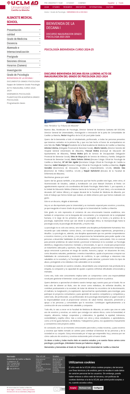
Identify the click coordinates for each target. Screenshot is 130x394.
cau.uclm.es (13, 368)
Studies (56, 356)
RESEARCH (67, 7)
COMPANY (82, 3)
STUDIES (56, 7)
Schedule (56, 371)
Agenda (38, 366)
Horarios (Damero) (17, 65)
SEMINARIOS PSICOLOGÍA (18, 93)
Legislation (40, 371)
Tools (121, 3)
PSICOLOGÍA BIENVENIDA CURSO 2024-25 (69, 49)
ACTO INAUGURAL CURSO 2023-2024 (21, 89)
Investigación (14, 70)
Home (46, 12)
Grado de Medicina (17, 39)
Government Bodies (43, 364)
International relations (40, 360)
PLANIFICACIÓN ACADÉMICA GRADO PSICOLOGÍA (23, 98)
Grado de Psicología (18, 75)
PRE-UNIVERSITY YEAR (53, 3)
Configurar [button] (98, 388)
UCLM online (57, 364)
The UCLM (40, 356)
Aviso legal (10, 390)
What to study (58, 359)
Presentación (14, 30)
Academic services (59, 372)
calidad (11, 34)
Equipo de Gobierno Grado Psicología (23, 84)
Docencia (12, 43)
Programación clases (16, 103)
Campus (39, 362)
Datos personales (29, 390)
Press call (39, 367)
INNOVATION (81, 7)
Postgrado (12, 56)
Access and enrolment (57, 361)
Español (111, 3)
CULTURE (109, 7)
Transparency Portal (43, 369)
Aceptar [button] (73, 388)
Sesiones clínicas (16, 61)
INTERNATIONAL (95, 7)
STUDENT (70, 3)
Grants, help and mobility (59, 368)
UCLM (46, 7)
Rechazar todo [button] (85, 388)
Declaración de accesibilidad (16, 392)
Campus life (57, 366)
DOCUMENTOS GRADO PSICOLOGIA (23, 81)
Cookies (18, 390)
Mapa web (31, 392)
